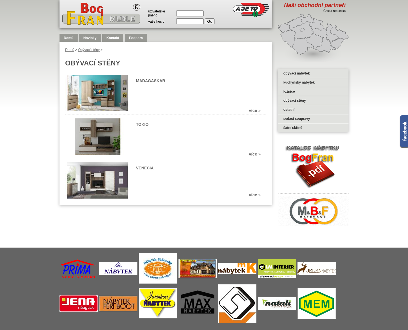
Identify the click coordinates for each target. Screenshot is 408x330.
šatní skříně (292, 128)
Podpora (136, 38)
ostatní (288, 110)
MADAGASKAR (150, 80)
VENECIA (145, 168)
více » (255, 110)
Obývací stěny (89, 50)
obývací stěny (294, 101)
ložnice (289, 91)
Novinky (90, 38)
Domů (68, 38)
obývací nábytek (296, 73)
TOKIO (142, 124)
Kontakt (113, 38)
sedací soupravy (296, 119)
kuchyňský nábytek (299, 82)
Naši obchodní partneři (315, 5)
